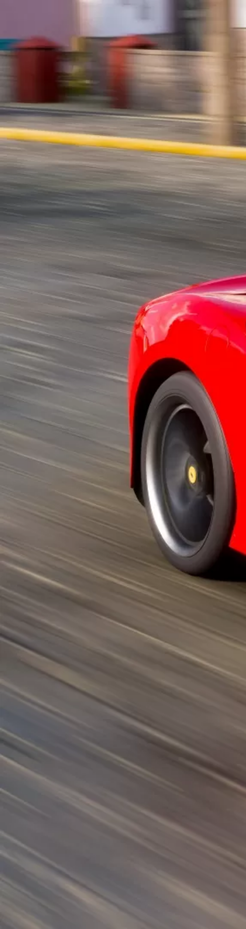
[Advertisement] (123, 111)
